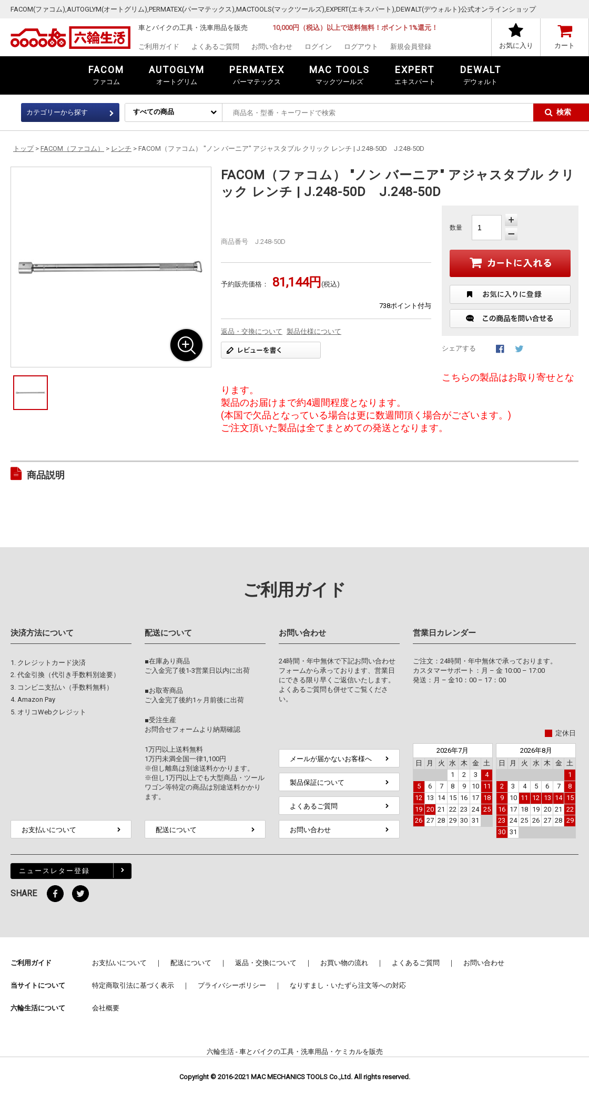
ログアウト (361, 46)
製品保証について (317, 782)
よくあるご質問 (215, 46)
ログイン (318, 46)
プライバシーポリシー (232, 985)
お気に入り (516, 45)
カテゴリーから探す (57, 112)
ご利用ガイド (158, 46)
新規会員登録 (410, 46)
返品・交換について (251, 331)
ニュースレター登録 (54, 871)
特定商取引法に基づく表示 (133, 985)
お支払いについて (49, 830)
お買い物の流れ (344, 963)
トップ (23, 148)
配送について (176, 830)
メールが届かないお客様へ (331, 759)
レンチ (121, 148)
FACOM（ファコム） (72, 148)
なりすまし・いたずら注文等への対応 (348, 985)
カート (564, 45)
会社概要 (105, 1008)
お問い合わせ (271, 46)
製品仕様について (314, 331)
